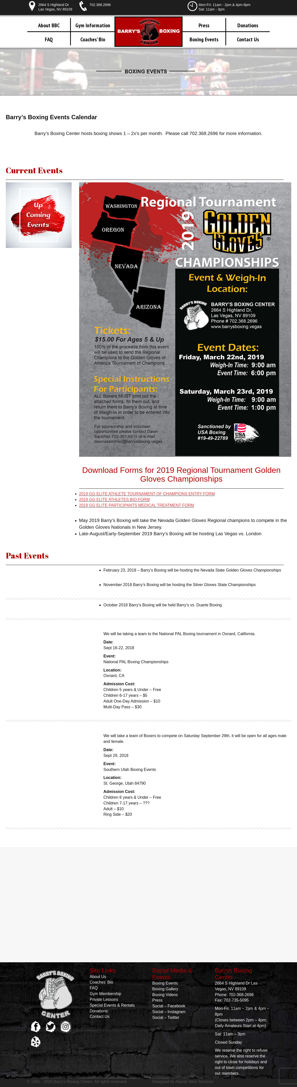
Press (204, 25)
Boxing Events (204, 39)
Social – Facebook (168, 1006)
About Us (98, 977)
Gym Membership (105, 994)
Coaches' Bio (92, 39)
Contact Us (248, 39)
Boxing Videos (165, 995)
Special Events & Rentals (112, 1005)
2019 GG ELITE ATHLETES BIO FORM (114, 499)
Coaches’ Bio (101, 982)
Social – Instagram (169, 1012)
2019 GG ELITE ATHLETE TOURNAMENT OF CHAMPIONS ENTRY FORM (147, 494)
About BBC (49, 25)
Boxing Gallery (165, 989)
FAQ (49, 39)
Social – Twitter (165, 1017)
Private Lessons (104, 999)
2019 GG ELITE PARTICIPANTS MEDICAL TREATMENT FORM (136, 505)
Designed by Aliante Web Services (182, 1081)
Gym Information (92, 25)
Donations (247, 25)
